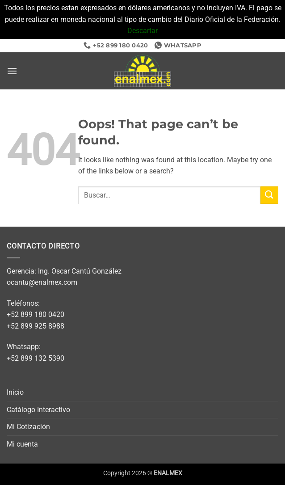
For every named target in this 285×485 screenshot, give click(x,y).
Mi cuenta (22, 444)
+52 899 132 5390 (35, 358)
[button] (12, 71)
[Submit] (269, 195)
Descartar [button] (142, 30)
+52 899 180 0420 (35, 314)
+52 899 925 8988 (35, 326)
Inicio (15, 392)
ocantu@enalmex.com (42, 282)
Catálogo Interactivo (38, 409)
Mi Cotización (28, 426)
